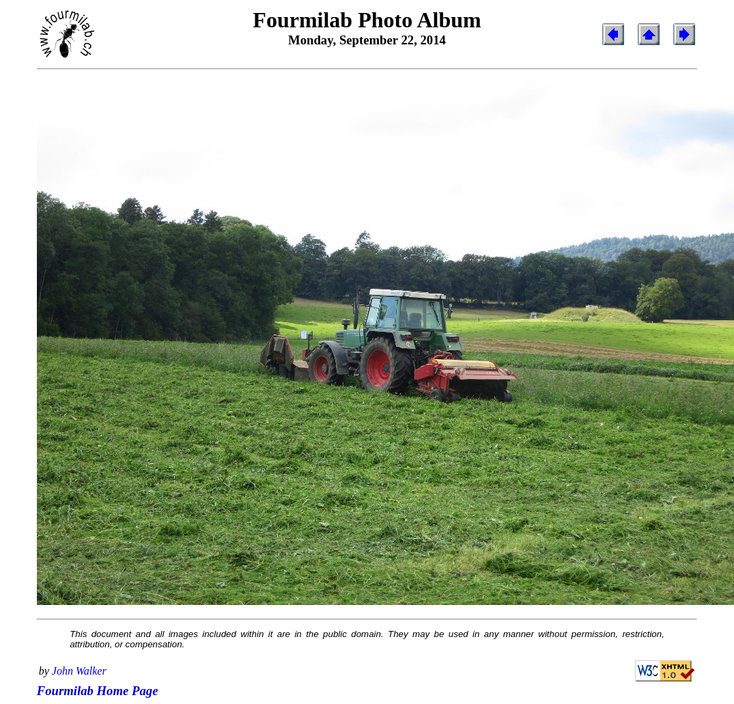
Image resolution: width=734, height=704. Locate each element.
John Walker (79, 671)
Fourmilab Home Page (97, 691)
